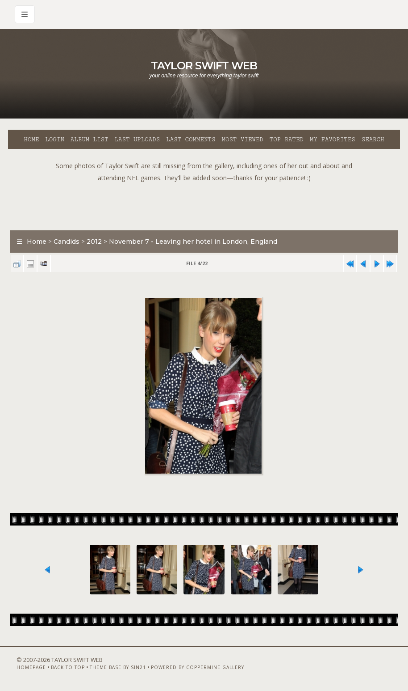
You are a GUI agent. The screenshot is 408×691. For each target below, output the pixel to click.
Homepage (31, 667)
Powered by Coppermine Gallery (197, 667)
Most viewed (242, 139)
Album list (89, 139)
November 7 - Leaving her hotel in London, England (193, 241)
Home (31, 139)
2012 (94, 241)
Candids (66, 241)
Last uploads (137, 139)
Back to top (68, 667)
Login (54, 139)
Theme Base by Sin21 (118, 667)
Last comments (190, 139)
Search (373, 139)
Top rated (287, 139)
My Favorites (332, 139)
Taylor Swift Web (204, 65)
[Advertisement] (204, 204)
